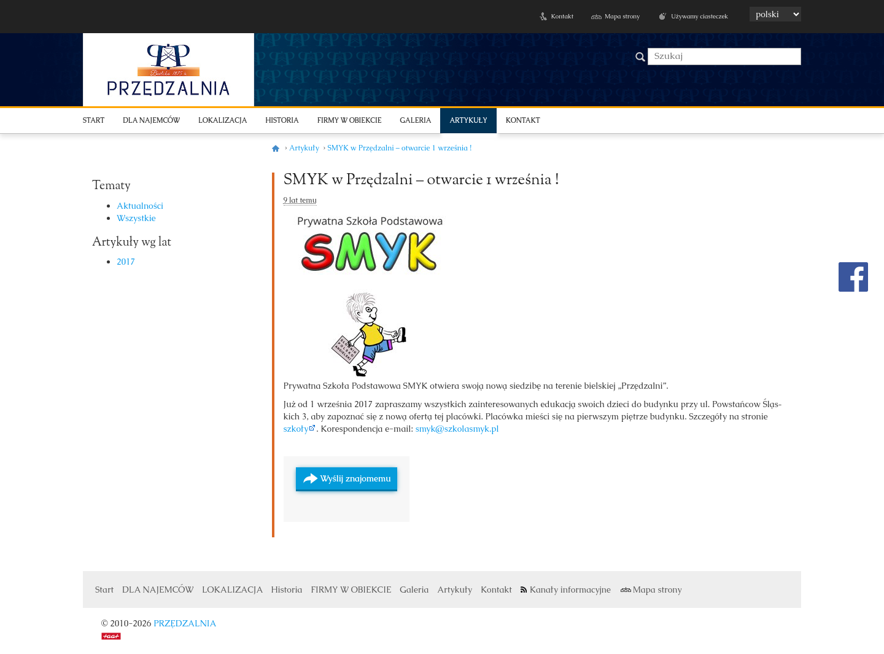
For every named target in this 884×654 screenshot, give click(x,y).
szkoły (296, 428)
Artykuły (468, 120)
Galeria (416, 120)
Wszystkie (136, 218)
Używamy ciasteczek (699, 16)
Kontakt (562, 16)
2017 (126, 261)
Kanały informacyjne (570, 589)
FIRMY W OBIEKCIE (349, 120)
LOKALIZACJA (222, 120)
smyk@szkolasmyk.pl (457, 428)
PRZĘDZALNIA (184, 623)
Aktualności (140, 205)
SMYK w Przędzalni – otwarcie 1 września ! (421, 180)
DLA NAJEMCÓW (151, 120)
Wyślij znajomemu (355, 478)
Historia (281, 120)
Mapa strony (622, 16)
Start (93, 120)
